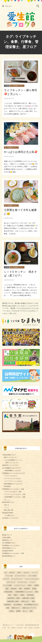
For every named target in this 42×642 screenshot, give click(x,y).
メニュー (8, 6)
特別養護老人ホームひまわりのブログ (13, 473)
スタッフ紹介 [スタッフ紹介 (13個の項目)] (32, 575)
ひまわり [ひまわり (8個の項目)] (26, 572)
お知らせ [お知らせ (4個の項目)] (12, 572)
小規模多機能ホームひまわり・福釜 (14, 497)
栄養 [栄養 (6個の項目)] (9, 595)
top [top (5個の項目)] (5, 572)
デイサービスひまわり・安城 (12, 491)
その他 (7, 86)
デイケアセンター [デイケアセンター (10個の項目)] (17, 579)
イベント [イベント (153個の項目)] (34, 572)
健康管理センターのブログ (10, 465)
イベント (6, 507)
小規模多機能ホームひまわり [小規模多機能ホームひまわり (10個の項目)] (23, 591)
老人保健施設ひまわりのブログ (11, 468)
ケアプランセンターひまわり (12, 478)
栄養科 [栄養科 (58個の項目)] (22, 595)
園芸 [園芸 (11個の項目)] (7, 588)
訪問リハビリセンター (12, 462)
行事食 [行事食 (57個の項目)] (12, 611)
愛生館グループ (7, 535)
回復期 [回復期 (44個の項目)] (36, 585)
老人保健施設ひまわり (17, 86)
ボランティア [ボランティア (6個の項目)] (11, 582)
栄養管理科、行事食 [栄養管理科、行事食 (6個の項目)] (28, 598)
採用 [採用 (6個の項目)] (36, 591)
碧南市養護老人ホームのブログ (13, 484)
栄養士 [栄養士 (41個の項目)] (16, 595)
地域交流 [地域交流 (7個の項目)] (13, 588)
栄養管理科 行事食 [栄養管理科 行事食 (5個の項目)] (14, 598)
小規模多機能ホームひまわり (12, 470)
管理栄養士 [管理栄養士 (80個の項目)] (7, 604)
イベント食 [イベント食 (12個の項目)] (9, 575)
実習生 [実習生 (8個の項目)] (34, 588)
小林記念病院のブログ (9, 455)
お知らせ (6, 505)
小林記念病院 (6, 537)
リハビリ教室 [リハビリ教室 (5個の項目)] (8, 585)
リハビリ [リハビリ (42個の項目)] (32, 582)
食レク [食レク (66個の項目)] (25, 611)
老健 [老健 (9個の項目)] (7, 608)
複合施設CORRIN (7, 513)
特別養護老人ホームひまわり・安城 (13, 489)
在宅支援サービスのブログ (10, 518)
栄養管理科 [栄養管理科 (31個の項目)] (30, 595)
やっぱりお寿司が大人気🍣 (21, 151)
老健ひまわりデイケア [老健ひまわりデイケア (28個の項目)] (29, 608)
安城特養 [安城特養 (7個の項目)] (27, 588)
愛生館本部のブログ (8, 502)
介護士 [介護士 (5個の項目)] (30, 585)
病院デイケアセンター (10, 457)
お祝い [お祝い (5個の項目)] (19, 572)
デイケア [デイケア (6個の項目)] (6, 579)
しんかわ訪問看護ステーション (13, 460)
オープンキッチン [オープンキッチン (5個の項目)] (20, 575)
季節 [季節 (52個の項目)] (20, 588)
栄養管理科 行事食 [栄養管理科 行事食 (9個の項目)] (12, 601)
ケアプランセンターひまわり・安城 (14, 494)
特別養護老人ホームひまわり (11, 545)
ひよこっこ (7, 499)
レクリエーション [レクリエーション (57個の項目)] (19, 585)
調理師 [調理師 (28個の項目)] (18, 611)
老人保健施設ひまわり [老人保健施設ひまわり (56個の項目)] (31, 604)
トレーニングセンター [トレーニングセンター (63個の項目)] (31, 579)
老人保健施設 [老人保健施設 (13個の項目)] (18, 604)
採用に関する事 (8, 510)
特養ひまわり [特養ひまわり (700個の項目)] (25, 601)
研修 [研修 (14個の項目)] (33, 601)
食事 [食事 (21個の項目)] (31, 611)
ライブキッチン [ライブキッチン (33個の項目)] (22, 582)
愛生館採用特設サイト (9, 556)
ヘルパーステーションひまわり (13, 481)
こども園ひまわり (9, 515)
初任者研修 (7, 486)
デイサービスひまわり (10, 476)
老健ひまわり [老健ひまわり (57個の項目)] (16, 608)
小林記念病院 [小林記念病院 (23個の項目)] (8, 591)
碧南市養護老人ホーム (9, 548)
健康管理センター (7, 540)
